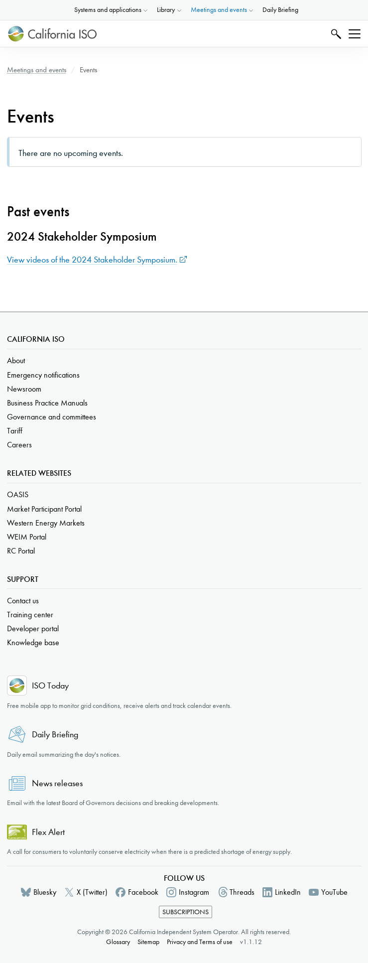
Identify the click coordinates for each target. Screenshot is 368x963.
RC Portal (21, 550)
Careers (19, 444)
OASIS (17, 494)
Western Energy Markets (46, 523)
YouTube (334, 892)
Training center (30, 614)
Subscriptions (185, 912)
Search (335, 33)
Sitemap (148, 942)
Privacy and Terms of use (200, 942)
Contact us (23, 600)
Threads (242, 892)
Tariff (14, 430)
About (16, 360)
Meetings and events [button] (219, 9)
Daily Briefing (280, 9)
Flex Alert (48, 832)
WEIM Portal (26, 537)
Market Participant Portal (44, 509)
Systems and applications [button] (107, 9)
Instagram (194, 892)
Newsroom (24, 389)
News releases (57, 783)
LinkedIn (288, 892)
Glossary (118, 942)
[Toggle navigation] (354, 34)
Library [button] (166, 9)
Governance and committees (51, 416)
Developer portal (33, 628)
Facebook (143, 892)
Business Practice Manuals (47, 403)
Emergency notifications (43, 375)
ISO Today (50, 686)
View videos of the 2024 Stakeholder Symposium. (92, 260)
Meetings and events (36, 69)
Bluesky (44, 892)
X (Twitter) (92, 892)
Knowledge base (33, 642)
